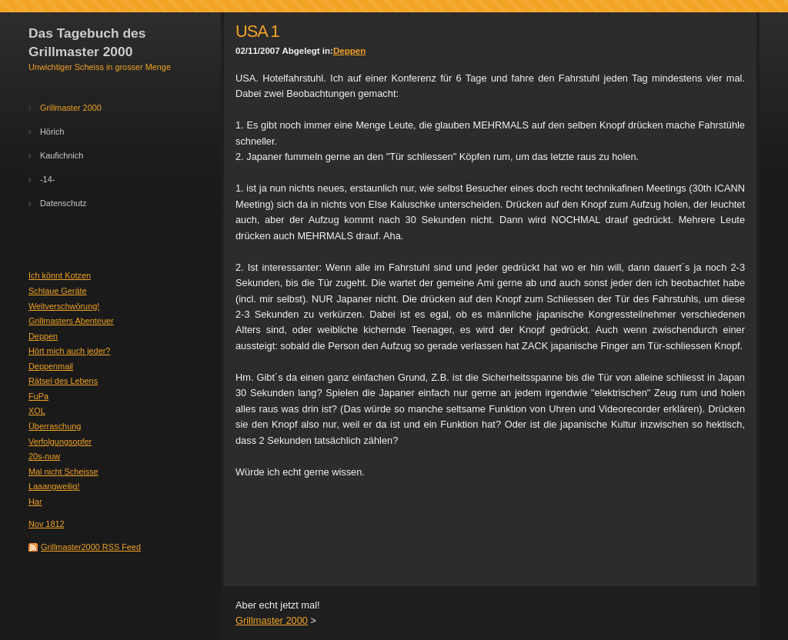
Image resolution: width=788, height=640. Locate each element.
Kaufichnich (61, 155)
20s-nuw (44, 456)
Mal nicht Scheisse (63, 471)
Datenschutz (63, 203)
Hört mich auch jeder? (69, 350)
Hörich (52, 131)
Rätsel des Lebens (63, 380)
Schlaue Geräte (57, 290)
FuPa (38, 396)
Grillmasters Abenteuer (71, 320)
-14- (47, 179)
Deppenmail (50, 366)
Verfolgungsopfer (60, 441)
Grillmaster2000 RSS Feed (91, 547)
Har (35, 501)
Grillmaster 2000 (71, 107)
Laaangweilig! (54, 486)
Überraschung (54, 426)
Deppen (43, 336)
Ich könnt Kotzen (59, 275)
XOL (36, 410)
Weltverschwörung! (63, 306)
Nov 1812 (46, 523)
